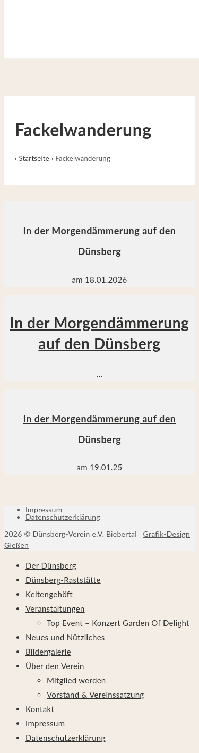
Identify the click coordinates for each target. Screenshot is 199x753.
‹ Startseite (32, 158)
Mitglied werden (76, 680)
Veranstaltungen (55, 608)
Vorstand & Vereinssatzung (95, 694)
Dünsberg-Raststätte (63, 580)
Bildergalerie (48, 651)
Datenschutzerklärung (62, 516)
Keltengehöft (49, 594)
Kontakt (39, 709)
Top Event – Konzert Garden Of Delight (118, 623)
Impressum (44, 509)
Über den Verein (54, 666)
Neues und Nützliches (65, 637)
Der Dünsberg (50, 565)
